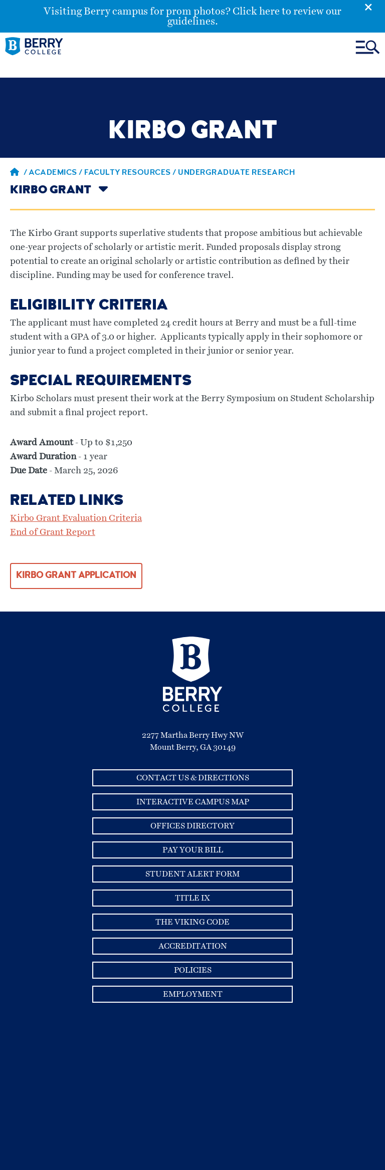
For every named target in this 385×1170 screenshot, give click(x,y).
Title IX (192, 898)
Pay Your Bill (192, 850)
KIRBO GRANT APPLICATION (76, 575)
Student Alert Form (192, 874)
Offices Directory (192, 826)
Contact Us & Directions (192, 778)
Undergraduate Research (236, 173)
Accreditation (192, 946)
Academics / (56, 173)
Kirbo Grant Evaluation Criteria (76, 518)
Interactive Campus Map (192, 802)
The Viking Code (192, 922)
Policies (193, 970)
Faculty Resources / (131, 173)
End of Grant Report (52, 532)
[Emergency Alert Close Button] (374, 6)
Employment (193, 994)
